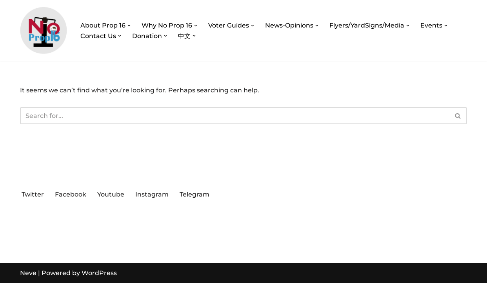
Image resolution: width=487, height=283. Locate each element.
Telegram (194, 194)
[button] (129, 25)
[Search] (234, 115)
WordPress (99, 273)
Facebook (70, 194)
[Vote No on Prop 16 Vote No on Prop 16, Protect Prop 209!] (43, 30)
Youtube (110, 194)
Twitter (33, 194)
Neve (28, 273)
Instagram (152, 194)
